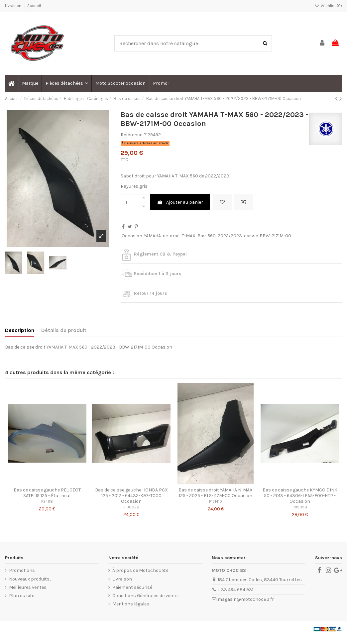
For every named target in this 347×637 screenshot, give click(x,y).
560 (211, 236)
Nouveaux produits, (30, 579)
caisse (251, 236)
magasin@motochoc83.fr (246, 599)
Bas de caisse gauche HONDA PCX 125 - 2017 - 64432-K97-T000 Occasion (131, 495)
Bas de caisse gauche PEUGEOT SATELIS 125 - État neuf (47, 492)
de (165, 236)
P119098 (299, 507)
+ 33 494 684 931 (235, 589)
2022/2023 (230, 236)
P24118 (47, 501)
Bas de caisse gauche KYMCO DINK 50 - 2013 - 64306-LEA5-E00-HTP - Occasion (300, 495)
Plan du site (21, 595)
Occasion (132, 236)
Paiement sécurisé (132, 587)
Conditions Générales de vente (144, 595)
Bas (201, 236)
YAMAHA (152, 236)
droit (175, 236)
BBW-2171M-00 (275, 236)
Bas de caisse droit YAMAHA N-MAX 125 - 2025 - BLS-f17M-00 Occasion (215, 492)
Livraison (13, 5)
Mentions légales (130, 604)
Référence (131, 135)
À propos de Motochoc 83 (140, 570)
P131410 (215, 501)
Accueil (34, 5)
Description (19, 330)
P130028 (131, 507)
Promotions (22, 570)
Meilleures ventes (28, 587)
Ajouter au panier (180, 202)
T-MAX (188, 236)
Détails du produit (63, 330)
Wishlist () (328, 5)
